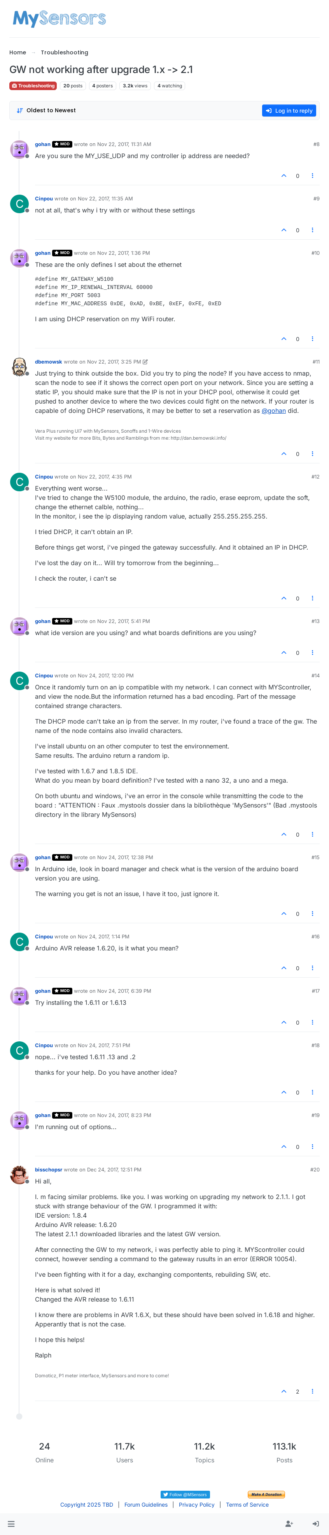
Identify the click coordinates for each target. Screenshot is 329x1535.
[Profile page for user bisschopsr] (19, 1175)
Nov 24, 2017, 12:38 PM (125, 857)
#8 (316, 144)
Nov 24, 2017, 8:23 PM (124, 1115)
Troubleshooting (33, 86)
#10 (316, 253)
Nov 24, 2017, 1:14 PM (104, 936)
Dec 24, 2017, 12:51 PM (114, 1169)
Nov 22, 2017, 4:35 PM (105, 476)
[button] (11, 1524)
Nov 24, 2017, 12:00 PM (106, 675)
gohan (43, 144)
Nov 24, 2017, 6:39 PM (124, 991)
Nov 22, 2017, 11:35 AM (105, 198)
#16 (316, 936)
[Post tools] (313, 176)
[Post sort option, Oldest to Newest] (46, 110)
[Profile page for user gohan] (19, 149)
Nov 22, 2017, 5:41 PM (123, 621)
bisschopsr (48, 1169)
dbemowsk (48, 362)
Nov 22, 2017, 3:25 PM (114, 362)
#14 (316, 675)
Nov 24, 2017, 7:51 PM (104, 1045)
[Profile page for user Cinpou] (19, 204)
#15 (316, 857)
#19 (316, 1115)
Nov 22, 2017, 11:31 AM (124, 144)
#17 (316, 991)
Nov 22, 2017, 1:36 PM (123, 253)
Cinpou (44, 198)
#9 (316, 198)
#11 (316, 362)
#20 (315, 1169)
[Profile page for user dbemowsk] (19, 367)
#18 (316, 1045)
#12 (316, 476)
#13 (316, 621)
